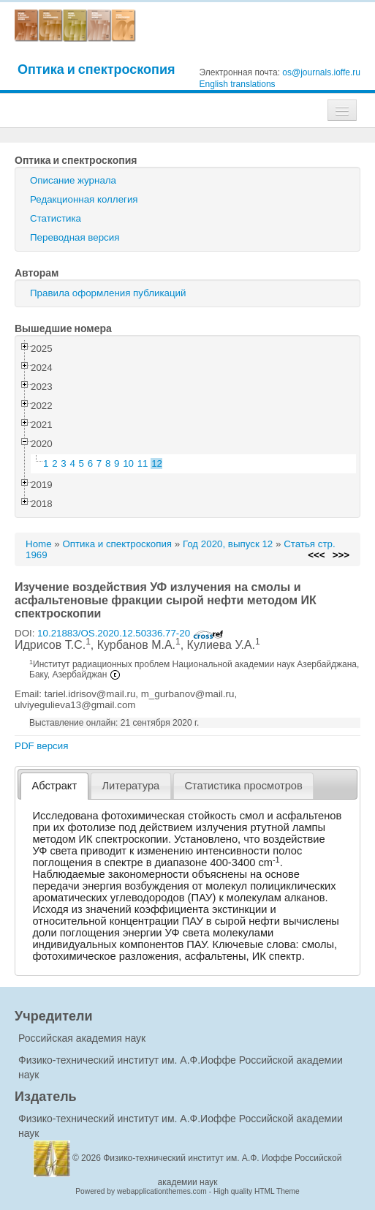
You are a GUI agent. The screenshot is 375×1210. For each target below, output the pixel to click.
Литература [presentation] (130, 786)
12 (156, 463)
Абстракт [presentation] (54, 786)
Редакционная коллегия (84, 199)
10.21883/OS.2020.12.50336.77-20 (130, 633)
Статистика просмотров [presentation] (243, 786)
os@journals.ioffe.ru (321, 72)
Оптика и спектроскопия (96, 69)
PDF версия (41, 745)
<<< (316, 554)
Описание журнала (73, 180)
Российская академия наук (81, 1038)
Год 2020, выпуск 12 (228, 543)
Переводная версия (74, 237)
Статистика (55, 218)
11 (142, 463)
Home (39, 543)
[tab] (54, 786)
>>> (341, 554)
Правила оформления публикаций (108, 293)
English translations (238, 84)
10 (128, 463)
